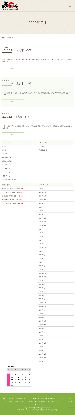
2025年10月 (42, 200)
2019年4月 (42, 335)
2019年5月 (42, 332)
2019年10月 (42, 324)
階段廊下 (23, 401)
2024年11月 (42, 222)
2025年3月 (42, 211)
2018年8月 (42, 346)
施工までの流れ (7, 161)
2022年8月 (42, 251)
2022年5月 (42, 258)
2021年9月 (42, 280)
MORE (13, 68)
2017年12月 (42, 354)
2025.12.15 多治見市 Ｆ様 (13, 189)
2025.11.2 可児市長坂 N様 (12, 196)
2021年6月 (42, 291)
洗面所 (16, 401)
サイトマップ (6, 172)
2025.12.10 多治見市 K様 (12, 192)
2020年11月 (42, 306)
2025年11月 (42, 196)
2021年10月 (42, 277)
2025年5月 (42, 207)
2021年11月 (42, 273)
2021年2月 (42, 299)
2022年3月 (42, 266)
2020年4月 (42, 317)
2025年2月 (42, 214)
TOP (3, 38)
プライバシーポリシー (9, 179)
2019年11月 (42, 321)
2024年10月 (42, 225)
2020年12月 (42, 302)
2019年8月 (42, 328)
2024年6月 (42, 236)
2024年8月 (42, 229)
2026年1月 (42, 189)
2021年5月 (42, 295)
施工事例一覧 (43, 150)
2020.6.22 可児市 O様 (16, 50)
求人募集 (4, 165)
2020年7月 (42, 313)
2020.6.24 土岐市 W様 (16, 83)
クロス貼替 (67, 398)
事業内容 (4, 154)
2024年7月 (42, 233)
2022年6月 (42, 255)
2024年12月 (42, 218)
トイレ (5, 401)
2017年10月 (42, 358)
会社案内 (4, 150)
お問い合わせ (6, 176)
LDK (61, 398)
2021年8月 (42, 284)
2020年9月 (42, 310)
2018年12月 (42, 343)
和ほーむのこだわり (8, 157)
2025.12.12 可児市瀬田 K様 (12, 203)
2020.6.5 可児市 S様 (15, 116)
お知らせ (42, 146)
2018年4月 (42, 350)
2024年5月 (42, 240)
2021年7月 (42, 288)
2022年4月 (42, 262)
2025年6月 (42, 203)
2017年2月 (42, 361)
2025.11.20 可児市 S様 (11, 200)
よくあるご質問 (7, 168)
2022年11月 (42, 247)
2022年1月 (42, 269)
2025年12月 (42, 192)
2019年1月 (42, 339)
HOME (4, 146)
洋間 (10, 401)
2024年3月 (42, 244)
